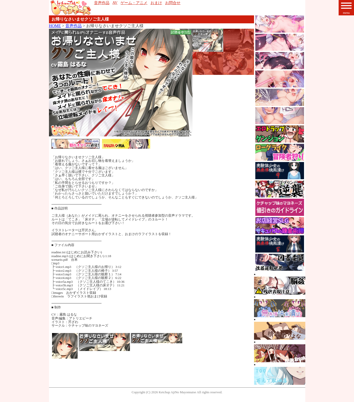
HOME (55, 26)
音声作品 (73, 26)
